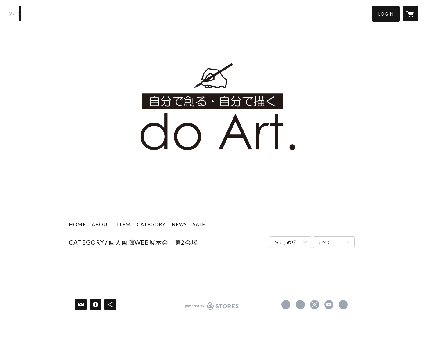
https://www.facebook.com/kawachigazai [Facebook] (285, 304)
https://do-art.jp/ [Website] (343, 304)
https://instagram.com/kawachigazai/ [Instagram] (314, 304)
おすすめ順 (285, 242)
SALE (199, 224)
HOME (77, 224)
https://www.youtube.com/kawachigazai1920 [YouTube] (328, 304)
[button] (386, 14)
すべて (324, 242)
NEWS (179, 224)
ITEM (124, 224)
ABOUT (101, 224)
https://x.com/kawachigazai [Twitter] (300, 304)
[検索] (13, 13)
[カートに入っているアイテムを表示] (410, 13)
